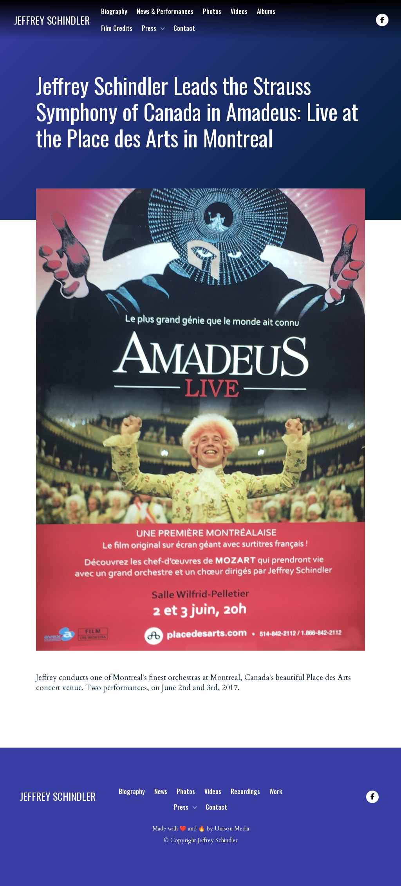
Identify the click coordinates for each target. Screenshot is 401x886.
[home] (52, 20)
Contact (184, 28)
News (160, 791)
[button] (153, 28)
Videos (239, 11)
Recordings (245, 791)
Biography (114, 11)
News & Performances (165, 11)
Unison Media (232, 828)
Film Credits (116, 28)
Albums (266, 11)
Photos (212, 11)
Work (275, 791)
